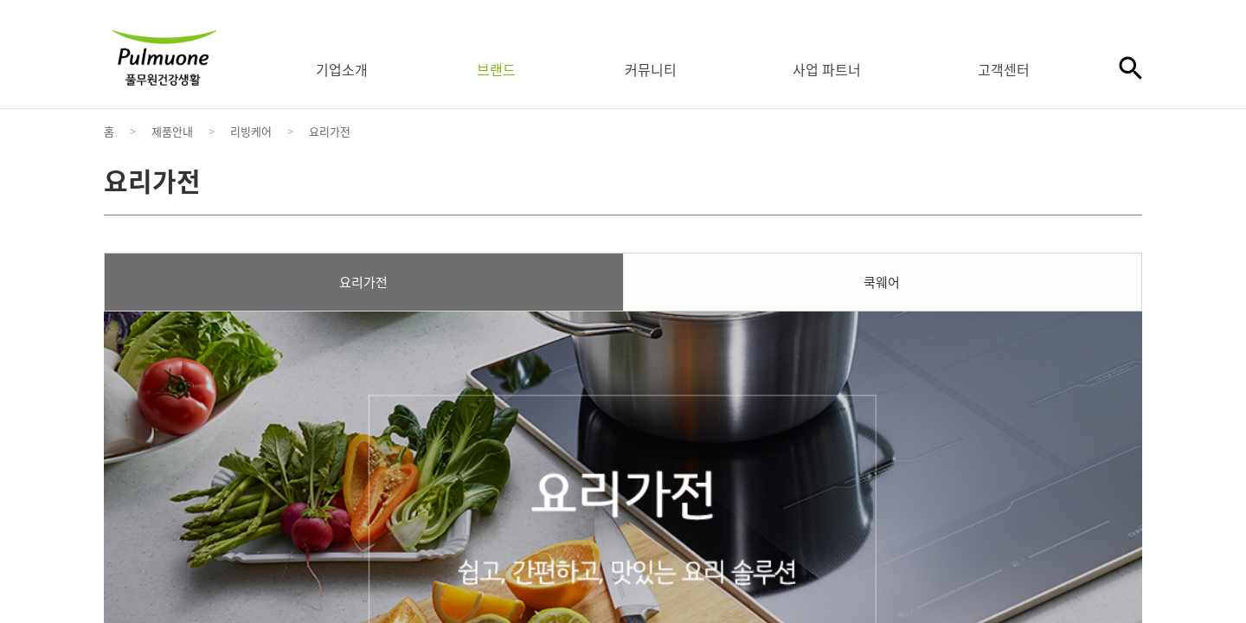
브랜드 (496, 69)
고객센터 (1004, 69)
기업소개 (342, 69)
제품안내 (172, 131)
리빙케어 (251, 131)
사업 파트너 (827, 69)
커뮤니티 (651, 69)
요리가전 (329, 131)
